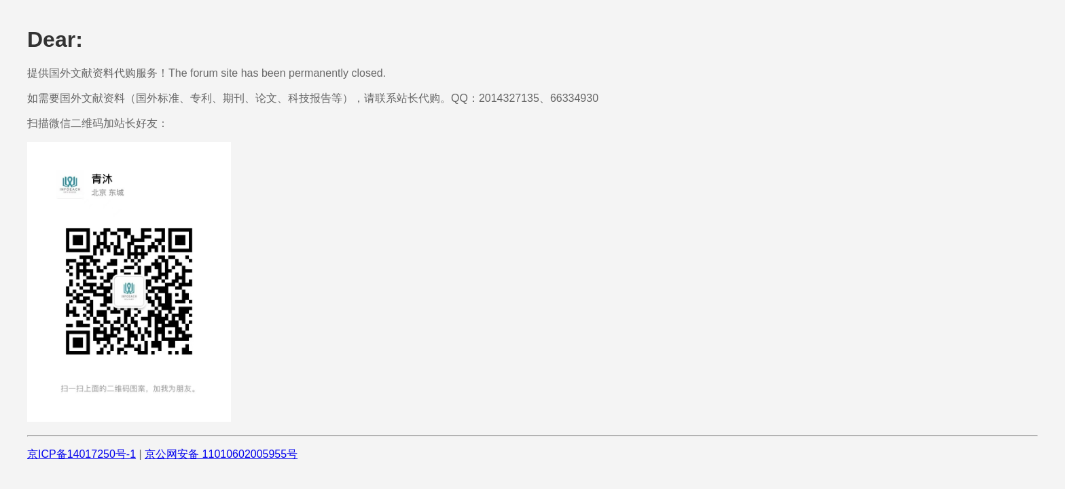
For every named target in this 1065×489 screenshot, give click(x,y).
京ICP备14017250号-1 (81, 454)
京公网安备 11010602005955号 (221, 454)
